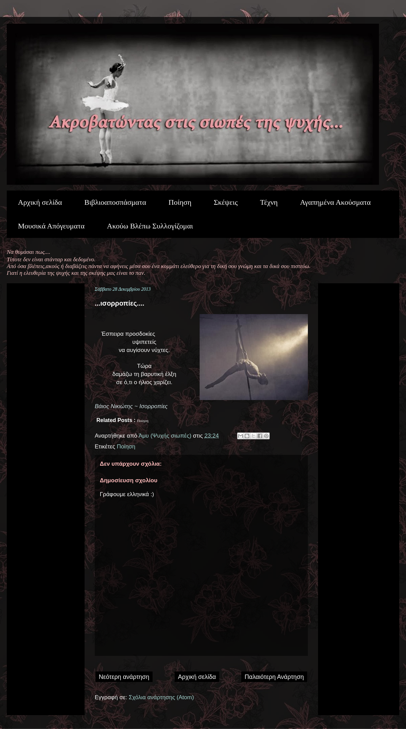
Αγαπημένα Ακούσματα (335, 202)
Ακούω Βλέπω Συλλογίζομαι (150, 226)
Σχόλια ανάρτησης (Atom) (161, 697)
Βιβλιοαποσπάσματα (115, 202)
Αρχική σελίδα (40, 202)
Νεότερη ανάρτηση (124, 676)
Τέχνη (268, 202)
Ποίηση (179, 202)
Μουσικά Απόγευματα (51, 226)
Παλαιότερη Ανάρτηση (274, 676)
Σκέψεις (226, 202)
